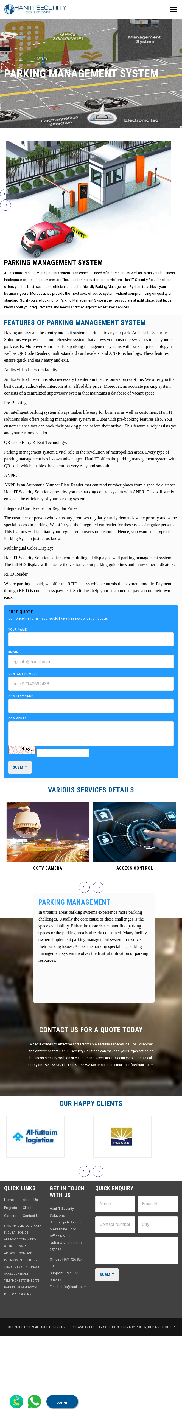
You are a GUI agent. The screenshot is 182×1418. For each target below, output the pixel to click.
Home (9, 1200)
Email (13, 651)
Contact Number (23, 674)
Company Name (21, 696)
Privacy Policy (133, 1327)
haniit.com (78, 1287)
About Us (30, 1200)
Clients (28, 1208)
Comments (17, 718)
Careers (10, 1216)
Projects (10, 1208)
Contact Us (31, 1216)
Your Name (17, 629)
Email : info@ (60, 1287)
